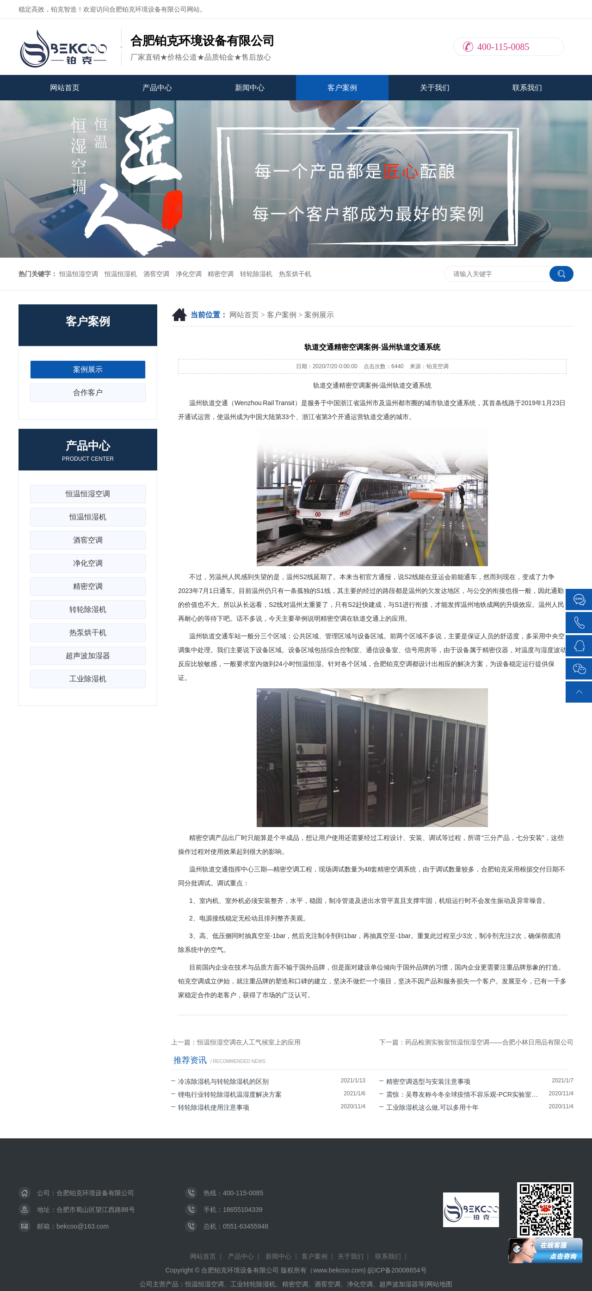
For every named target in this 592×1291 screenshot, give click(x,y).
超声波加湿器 (88, 656)
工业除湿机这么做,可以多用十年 (429, 1107)
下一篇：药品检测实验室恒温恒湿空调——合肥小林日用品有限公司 (476, 1042)
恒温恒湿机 (121, 274)
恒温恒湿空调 (78, 274)
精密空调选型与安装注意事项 (424, 1081)
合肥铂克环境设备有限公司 (95, 1193)
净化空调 (189, 274)
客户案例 (342, 88)
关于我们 (435, 88)
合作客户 (88, 392)
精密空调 (221, 274)
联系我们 (527, 88)
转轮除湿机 (256, 274)
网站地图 (439, 1284)
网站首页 (65, 88)
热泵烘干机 (295, 274)
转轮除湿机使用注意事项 (210, 1107)
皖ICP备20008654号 (397, 1270)
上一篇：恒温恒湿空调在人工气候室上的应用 (236, 1042)
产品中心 (157, 88)
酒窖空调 (156, 274)
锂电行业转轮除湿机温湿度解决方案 (226, 1094)
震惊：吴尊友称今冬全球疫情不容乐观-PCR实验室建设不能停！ (464, 1094)
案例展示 (319, 315)
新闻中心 (250, 88)
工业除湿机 (87, 679)
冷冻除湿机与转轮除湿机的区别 (220, 1081)
